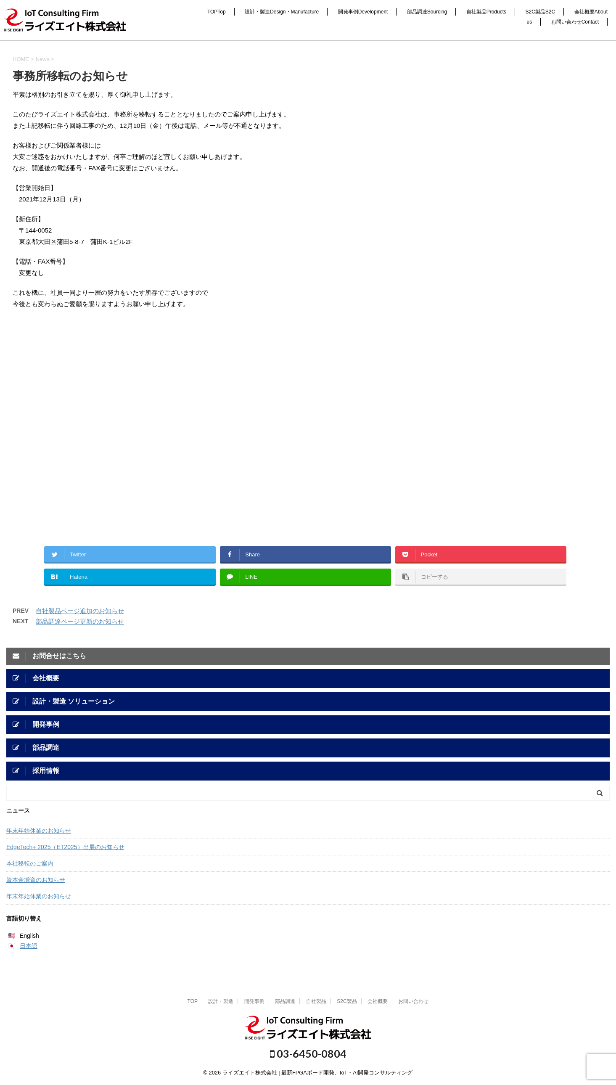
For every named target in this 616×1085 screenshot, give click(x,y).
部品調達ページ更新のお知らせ (80, 621)
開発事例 (363, 12)
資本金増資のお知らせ (35, 879)
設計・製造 (282, 12)
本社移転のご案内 (29, 863)
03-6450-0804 (308, 1053)
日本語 (28, 945)
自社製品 (486, 12)
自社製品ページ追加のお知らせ (80, 610)
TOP (216, 12)
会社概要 (377, 1001)
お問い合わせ (575, 22)
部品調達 (427, 12)
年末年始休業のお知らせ (38, 830)
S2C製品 (540, 12)
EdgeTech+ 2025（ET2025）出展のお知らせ (65, 847)
